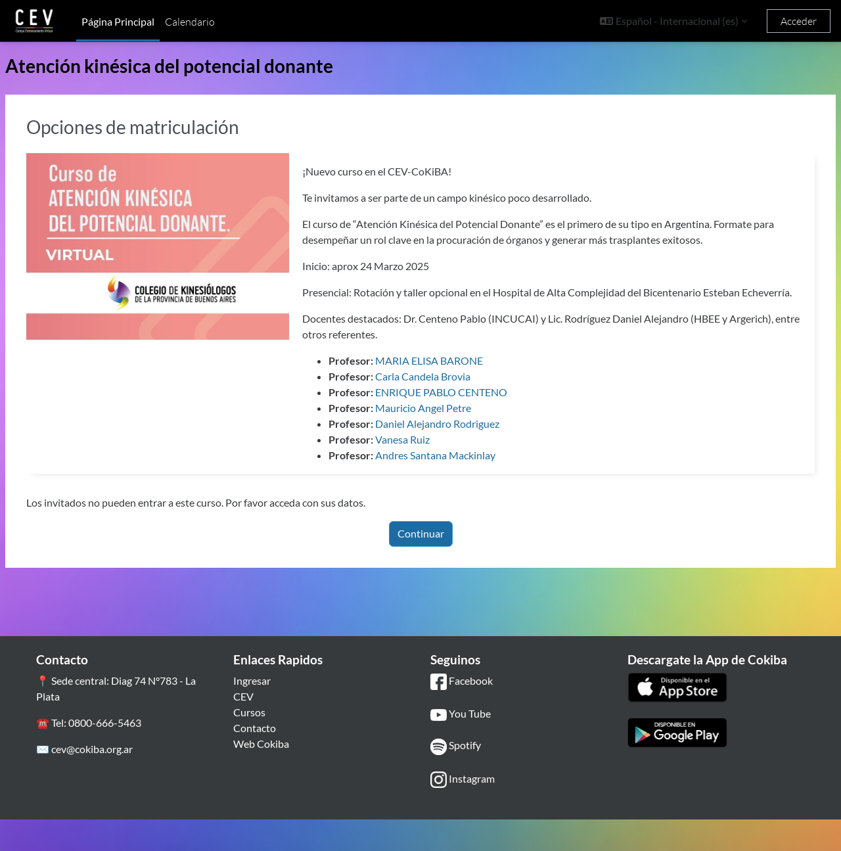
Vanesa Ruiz (434, 471)
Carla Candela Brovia (454, 408)
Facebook (461, 713)
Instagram (462, 811)
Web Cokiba (261, 775)
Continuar (421, 565)
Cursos (249, 743)
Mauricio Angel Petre (455, 439)
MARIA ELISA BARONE (460, 392)
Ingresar (252, 712)
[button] (673, 21)
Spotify (455, 778)
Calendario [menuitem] (190, 21)
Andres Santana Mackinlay (467, 486)
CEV (243, 728)
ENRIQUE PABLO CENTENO (473, 423)
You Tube (460, 745)
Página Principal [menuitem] (117, 21)
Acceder (799, 21)
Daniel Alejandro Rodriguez (469, 455)
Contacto (254, 759)
